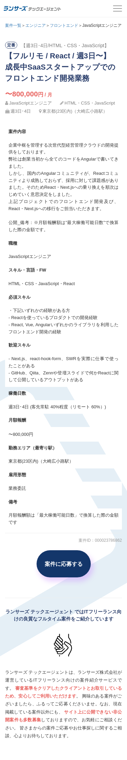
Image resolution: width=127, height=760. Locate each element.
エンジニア (35, 25)
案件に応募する (64, 564)
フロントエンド (64, 25)
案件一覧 (13, 25)
